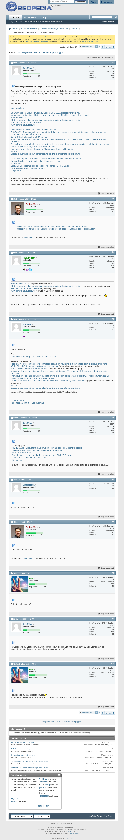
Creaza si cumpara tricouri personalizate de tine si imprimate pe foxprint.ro (45, 154)
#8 (113, 573)
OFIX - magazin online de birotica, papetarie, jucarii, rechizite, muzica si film (46, 120)
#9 (113, 619)
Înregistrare (106, 2)
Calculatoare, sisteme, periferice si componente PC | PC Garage (41, 166)
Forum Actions (42, 22)
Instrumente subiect (94, 57)
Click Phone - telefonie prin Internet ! (28, 168)
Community (28, 22)
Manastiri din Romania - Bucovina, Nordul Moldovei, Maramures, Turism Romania (49, 380)
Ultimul (110, 47)
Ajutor (93, 2)
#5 (113, 417)
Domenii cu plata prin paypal (23, 755)
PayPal (74, 28)
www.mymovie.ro (18, 117)
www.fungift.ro (17, 108)
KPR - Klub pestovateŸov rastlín (26, 134)
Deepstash (29, 238)
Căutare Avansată (108, 22)
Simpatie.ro (16, 170)
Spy (44, 17)
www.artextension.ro (21, 453)
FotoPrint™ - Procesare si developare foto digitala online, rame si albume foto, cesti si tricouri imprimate (59, 132)
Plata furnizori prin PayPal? (22, 749)
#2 (113, 198)
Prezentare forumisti (90, 41)
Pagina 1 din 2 (88, 47)
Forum (16, 17)
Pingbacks (15, 799)
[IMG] (47, 784)
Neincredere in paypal (71, 721)
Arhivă (106, 816)
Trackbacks (44, 796)
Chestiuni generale (29, 28)
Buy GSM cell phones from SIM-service (29, 137)
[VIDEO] (42, 787)
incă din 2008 (44, 37)
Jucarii (14, 151)
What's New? (30, 17)
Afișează (108, 57)
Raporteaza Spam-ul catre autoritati (27, 403)
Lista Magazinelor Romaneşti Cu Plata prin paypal (40, 52)
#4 (113, 319)
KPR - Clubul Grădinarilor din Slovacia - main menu (34, 366)
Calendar (18, 22)
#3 (113, 252)
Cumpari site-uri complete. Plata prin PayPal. (29, 761)
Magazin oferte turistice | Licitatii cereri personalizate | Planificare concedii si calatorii (50, 115)
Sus (111, 816)
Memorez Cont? (58, 6)
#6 (113, 479)
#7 (113, 522)
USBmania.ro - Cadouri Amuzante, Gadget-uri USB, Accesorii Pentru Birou (45, 113)
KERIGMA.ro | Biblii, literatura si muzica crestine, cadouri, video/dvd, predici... (47, 158)
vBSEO (70, 832)
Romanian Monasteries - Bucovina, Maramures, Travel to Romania (42, 149)
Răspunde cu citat (106, 193)
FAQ (11, 22)
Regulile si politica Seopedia (37, 41)
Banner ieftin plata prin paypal (23, 742)
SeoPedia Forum (96, 816)
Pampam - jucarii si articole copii (26, 122)
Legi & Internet (17, 400)
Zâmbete (43, 782)
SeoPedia (70, 838)
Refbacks (14, 801)
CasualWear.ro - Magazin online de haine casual (33, 129)
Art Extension (17, 163)
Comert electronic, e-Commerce (54, 28)
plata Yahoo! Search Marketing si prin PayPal (29, 768)
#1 (113, 62)
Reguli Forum (43, 806)
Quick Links (56, 22)
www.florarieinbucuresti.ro (23, 125)
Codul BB (43, 779)
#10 (112, 664)
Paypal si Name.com (51, 721)
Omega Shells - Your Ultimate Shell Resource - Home (36, 161)
